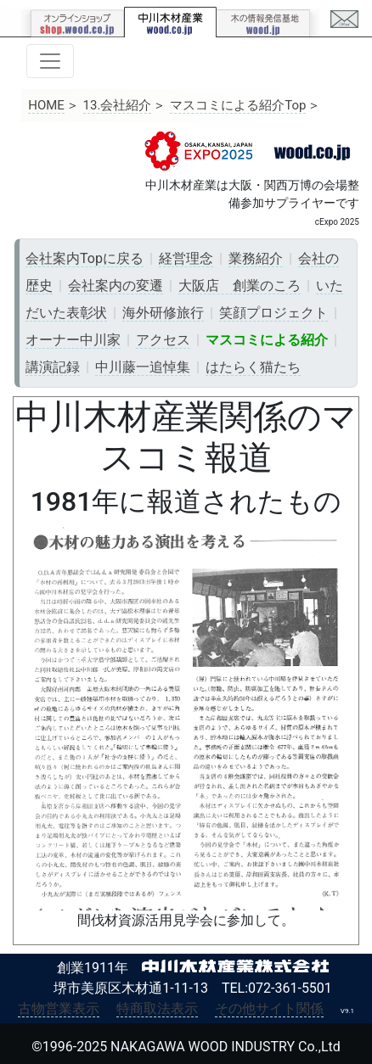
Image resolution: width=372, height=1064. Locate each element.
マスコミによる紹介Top (238, 105)
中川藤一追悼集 (142, 367)
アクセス (163, 340)
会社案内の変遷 (115, 285)
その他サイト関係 (269, 1008)
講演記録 (52, 367)
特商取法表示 (157, 1008)
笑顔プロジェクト (273, 313)
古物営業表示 (58, 1008)
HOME (46, 105)
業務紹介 (255, 258)
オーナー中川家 (73, 340)
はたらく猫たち (253, 367)
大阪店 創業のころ (239, 285)
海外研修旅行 (163, 313)
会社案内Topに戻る (84, 258)
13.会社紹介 (117, 105)
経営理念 (186, 258)
